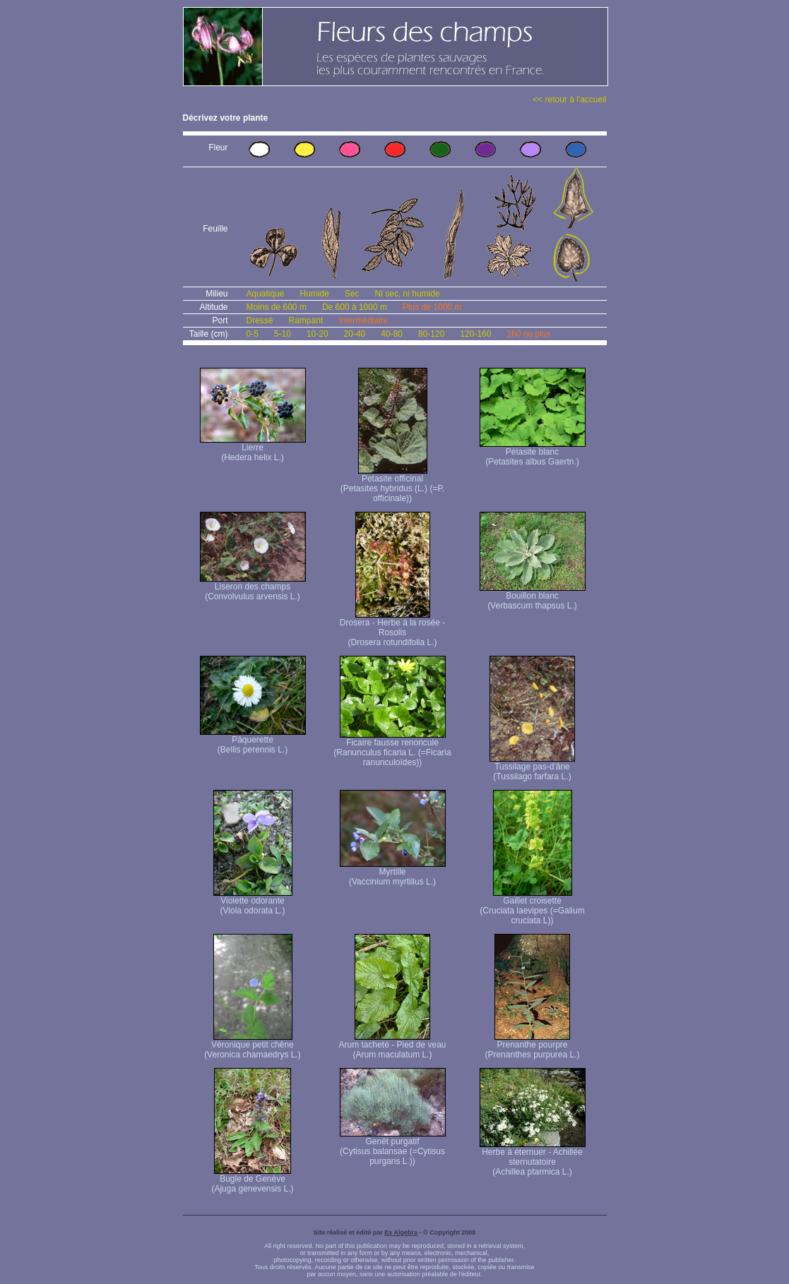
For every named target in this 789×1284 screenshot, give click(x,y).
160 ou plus (528, 334)
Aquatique (266, 294)
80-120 (431, 334)
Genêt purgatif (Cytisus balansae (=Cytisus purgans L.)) (393, 1147)
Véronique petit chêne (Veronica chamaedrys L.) (252, 1046)
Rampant (306, 320)
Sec (352, 294)
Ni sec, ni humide (407, 294)
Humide (314, 294)
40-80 (392, 334)
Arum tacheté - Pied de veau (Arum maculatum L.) (392, 1046)
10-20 (317, 334)
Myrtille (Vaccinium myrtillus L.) (393, 873)
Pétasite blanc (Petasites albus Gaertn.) (533, 453)
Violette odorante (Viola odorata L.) (252, 902)
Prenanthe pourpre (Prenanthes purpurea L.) (532, 1046)
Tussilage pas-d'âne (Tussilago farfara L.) (532, 767)
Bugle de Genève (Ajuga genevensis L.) (252, 1180)
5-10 (282, 334)
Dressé (260, 320)
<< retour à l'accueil (569, 99)
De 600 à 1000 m (354, 307)
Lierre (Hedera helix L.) (253, 448)
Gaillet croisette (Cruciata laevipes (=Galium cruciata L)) (532, 906)
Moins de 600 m (277, 307)
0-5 (253, 334)
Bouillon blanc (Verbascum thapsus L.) (533, 597)
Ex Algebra (400, 1232)
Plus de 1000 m (432, 307)
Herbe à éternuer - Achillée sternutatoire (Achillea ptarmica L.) (533, 1158)
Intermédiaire (363, 320)
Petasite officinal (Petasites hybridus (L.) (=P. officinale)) (392, 484)
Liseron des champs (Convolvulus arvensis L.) (253, 587)
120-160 (475, 334)
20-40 (355, 334)
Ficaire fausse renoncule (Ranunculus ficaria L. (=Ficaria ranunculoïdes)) (392, 748)
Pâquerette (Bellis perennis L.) (253, 741)
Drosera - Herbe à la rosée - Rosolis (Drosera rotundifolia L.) (392, 628)
